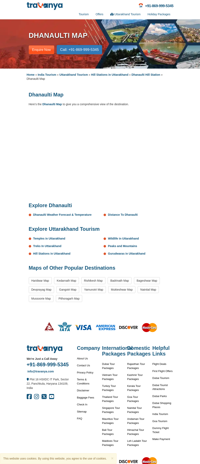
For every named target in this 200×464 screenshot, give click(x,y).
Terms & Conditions (83, 381)
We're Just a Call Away (42, 358)
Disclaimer (83, 390)
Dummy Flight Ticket (160, 430)
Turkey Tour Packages (109, 388)
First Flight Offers (162, 371)
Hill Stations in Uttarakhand (109, 74)
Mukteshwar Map (122, 289)
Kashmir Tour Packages (135, 377)
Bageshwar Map (147, 280)
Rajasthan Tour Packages (136, 366)
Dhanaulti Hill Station (145, 74)
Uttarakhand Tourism (125, 14)
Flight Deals (159, 364)
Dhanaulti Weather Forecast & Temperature (62, 214)
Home (31, 74)
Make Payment (161, 439)
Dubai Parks (159, 396)
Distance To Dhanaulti (123, 214)
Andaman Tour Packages (135, 421)
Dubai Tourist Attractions (160, 387)
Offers (99, 14)
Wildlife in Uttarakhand (123, 238)
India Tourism (47, 74)
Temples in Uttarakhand (49, 238)
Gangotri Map (67, 289)
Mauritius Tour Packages (110, 421)
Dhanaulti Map (52, 104)
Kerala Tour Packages (134, 388)
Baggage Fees (85, 397)
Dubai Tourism (160, 378)
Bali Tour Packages (108, 432)
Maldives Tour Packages (110, 442)
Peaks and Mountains (122, 246)
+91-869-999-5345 (48, 364)
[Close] (112, 458)
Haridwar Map (40, 280)
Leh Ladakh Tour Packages (137, 442)
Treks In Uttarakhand (47, 246)
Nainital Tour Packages (134, 410)
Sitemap (82, 411)
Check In (82, 404)
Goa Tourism (159, 421)
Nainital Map (148, 289)
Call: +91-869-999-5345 (79, 50)
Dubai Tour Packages (108, 366)
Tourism (84, 14)
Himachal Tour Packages (135, 432)
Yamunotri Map (93, 289)
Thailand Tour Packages (110, 399)
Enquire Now (41, 49)
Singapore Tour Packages (111, 410)
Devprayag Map (41, 289)
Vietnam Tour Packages (109, 377)
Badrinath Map (119, 280)
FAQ (79, 418)
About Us (82, 358)
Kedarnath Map (66, 280)
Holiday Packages (158, 14)
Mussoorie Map (41, 298)
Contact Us (83, 365)
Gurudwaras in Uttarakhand (127, 253)
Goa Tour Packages (133, 399)
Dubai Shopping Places (161, 405)
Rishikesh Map (93, 280)
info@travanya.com (40, 371)
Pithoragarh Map (69, 298)
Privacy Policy (85, 372)
